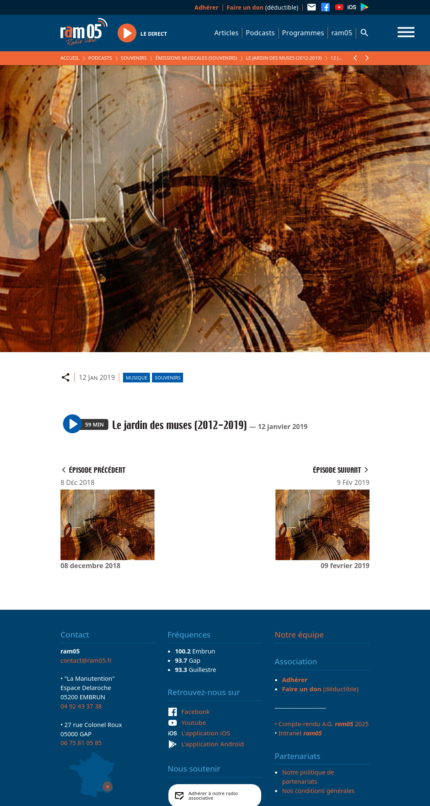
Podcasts (260, 32)
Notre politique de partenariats (308, 776)
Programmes (303, 32)
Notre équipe (299, 634)
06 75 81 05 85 (81, 742)
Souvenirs (134, 58)
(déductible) (263, 7)
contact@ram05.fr (86, 660)
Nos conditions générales (318, 790)
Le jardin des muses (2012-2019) (284, 58)
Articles (227, 32)
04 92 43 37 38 (81, 706)
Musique (136, 377)
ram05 (341, 32)
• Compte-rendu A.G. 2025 (322, 723)
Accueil (69, 58)
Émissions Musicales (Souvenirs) (196, 58)
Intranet (300, 733)
